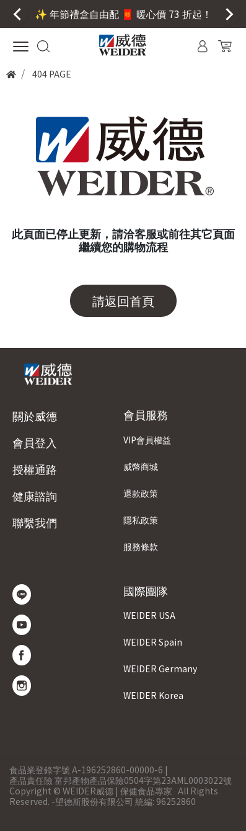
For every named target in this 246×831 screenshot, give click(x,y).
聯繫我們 (34, 522)
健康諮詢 (34, 496)
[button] (43, 44)
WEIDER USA (149, 615)
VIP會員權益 (147, 439)
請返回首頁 (123, 300)
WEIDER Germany (160, 668)
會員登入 (34, 442)
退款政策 (140, 493)
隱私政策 (140, 519)
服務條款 (140, 546)
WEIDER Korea (153, 695)
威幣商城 (140, 466)
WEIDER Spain (152, 642)
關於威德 (34, 416)
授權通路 (34, 469)
